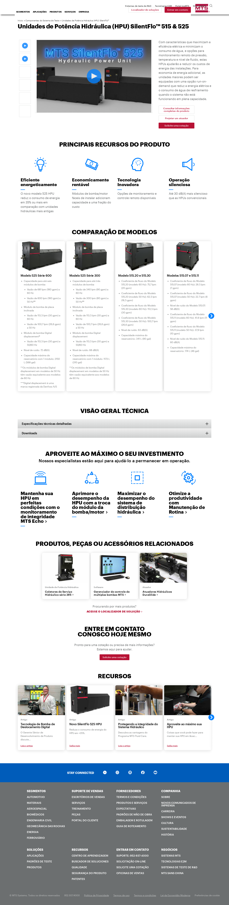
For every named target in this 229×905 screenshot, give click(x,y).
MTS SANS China (172, 873)
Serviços (93, 11)
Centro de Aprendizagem (90, 856)
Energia (33, 832)
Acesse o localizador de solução (115, 611)
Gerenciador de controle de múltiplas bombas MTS (112, 594)
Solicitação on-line (131, 862)
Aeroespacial (37, 809)
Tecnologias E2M (174, 862)
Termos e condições (131, 797)
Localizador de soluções (165, 9)
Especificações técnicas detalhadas (47, 424)
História (167, 835)
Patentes (78, 879)
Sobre (165, 797)
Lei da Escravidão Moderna (175, 896)
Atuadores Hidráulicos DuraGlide (157, 594)
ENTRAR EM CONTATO (132, 850)
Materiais (34, 803)
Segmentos (46, 11)
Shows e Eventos (173, 817)
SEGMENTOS (36, 791)
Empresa (107, 11)
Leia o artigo (27, 746)
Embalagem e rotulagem (134, 820)
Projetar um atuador (176, 118)
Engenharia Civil (39, 820)
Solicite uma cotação (176, 125)
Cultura (167, 823)
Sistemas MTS (171, 856)
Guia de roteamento (131, 826)
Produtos (79, 11)
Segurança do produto (89, 873)
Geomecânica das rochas (46, 826)
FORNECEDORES (128, 791)
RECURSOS (80, 850)
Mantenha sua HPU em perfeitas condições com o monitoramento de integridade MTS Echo (40, 507)
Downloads (29, 433)
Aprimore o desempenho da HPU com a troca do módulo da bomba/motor (91, 502)
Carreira (168, 811)
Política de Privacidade (96, 896)
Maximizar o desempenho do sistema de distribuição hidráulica (136, 502)
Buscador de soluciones (90, 862)
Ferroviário (36, 838)
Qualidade (79, 867)
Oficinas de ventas (130, 873)
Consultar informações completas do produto (176, 109)
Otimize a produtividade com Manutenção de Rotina (187, 502)
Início (20, 20)
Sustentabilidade (174, 829)
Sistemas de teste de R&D (179, 867)
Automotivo (36, 797)
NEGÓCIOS (169, 850)
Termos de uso (121, 896)
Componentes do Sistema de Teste (42, 20)
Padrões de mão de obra (134, 815)
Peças (76, 815)
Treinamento (81, 809)
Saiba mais (74, 746)
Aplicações (63, 11)
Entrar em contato (198, 9)
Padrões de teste (39, 862)
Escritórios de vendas (88, 797)
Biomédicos (35, 815)
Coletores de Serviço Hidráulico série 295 (59, 594)
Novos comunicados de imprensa (178, 805)
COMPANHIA (170, 791)
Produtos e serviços (131, 803)
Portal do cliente (85, 820)
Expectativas (126, 809)
